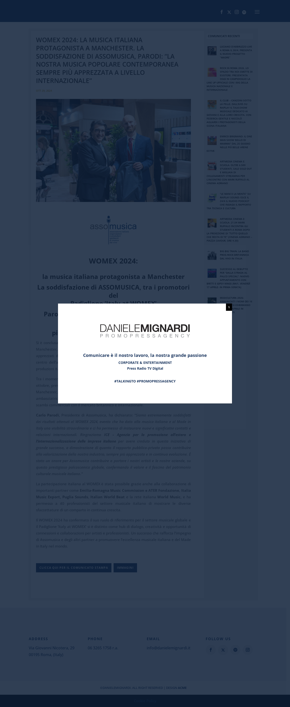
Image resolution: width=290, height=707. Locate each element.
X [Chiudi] (229, 307)
